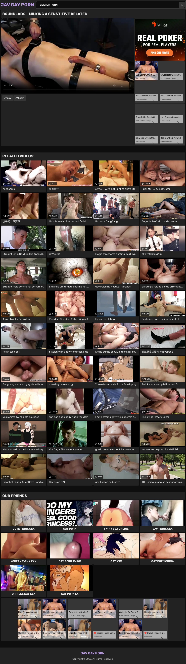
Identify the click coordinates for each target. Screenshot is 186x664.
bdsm (21, 98)
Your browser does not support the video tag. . (67, 56)
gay (9, 98)
